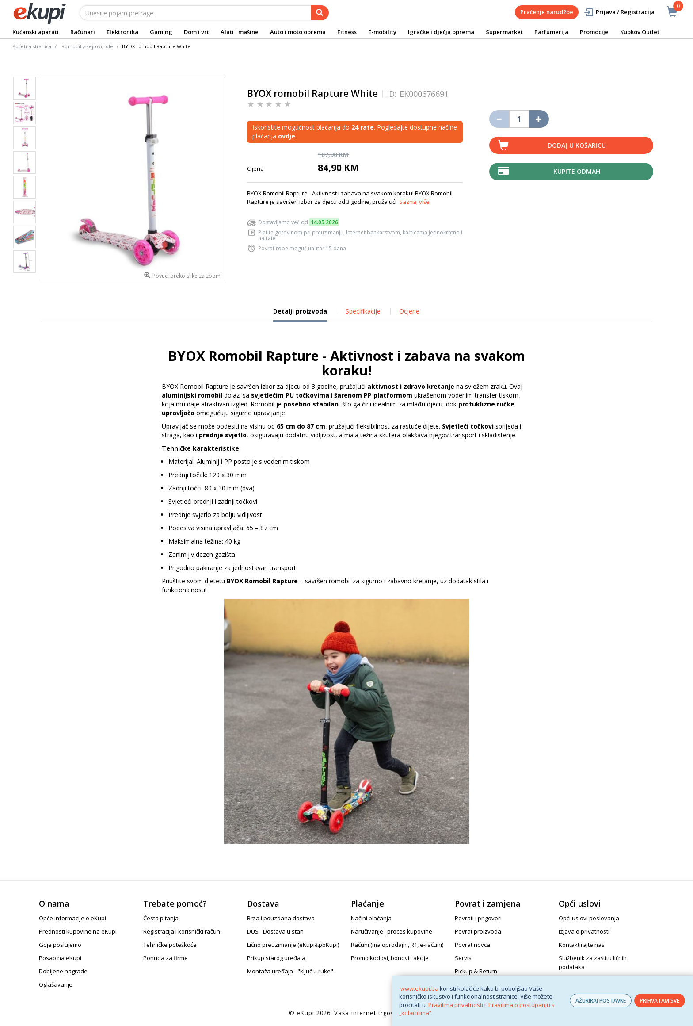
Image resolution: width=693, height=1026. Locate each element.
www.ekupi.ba (419, 988)
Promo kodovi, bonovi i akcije (390, 958)
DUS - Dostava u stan (275, 931)
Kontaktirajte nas (582, 945)
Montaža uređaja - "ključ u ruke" (290, 971)
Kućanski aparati (35, 32)
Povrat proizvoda (478, 931)
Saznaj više (414, 202)
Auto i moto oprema (298, 32)
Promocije (594, 32)
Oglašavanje (55, 984)
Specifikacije (363, 311)
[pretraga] (320, 12)
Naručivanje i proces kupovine (391, 931)
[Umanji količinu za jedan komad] (499, 119)
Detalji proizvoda (300, 314)
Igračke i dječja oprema (441, 32)
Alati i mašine (240, 32)
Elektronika (122, 32)
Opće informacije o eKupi (72, 918)
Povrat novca (472, 945)
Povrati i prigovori (478, 918)
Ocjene (409, 311)
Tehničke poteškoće (170, 945)
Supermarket (504, 32)
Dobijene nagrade (63, 971)
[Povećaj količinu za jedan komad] (539, 119)
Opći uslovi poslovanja (589, 918)
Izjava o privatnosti (584, 931)
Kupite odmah (576, 171)
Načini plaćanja (371, 918)
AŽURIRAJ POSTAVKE (600, 1000)
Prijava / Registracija (619, 12)
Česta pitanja (161, 918)
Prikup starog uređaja (276, 958)
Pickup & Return (476, 971)
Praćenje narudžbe (546, 12)
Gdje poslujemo (60, 945)
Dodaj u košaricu (577, 145)
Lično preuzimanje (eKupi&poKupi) (293, 945)
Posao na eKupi (60, 958)
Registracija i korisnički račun (181, 931)
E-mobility (382, 32)
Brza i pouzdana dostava (281, 918)
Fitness (347, 32)
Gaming (161, 32)
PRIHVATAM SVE (659, 1000)
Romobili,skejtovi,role (87, 46)
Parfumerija (551, 32)
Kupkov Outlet (639, 32)
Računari (82, 32)
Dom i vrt (196, 32)
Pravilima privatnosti (455, 1005)
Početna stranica (31, 46)
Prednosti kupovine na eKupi (78, 931)
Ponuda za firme (165, 958)
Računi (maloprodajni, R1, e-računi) (397, 945)
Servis (463, 958)
